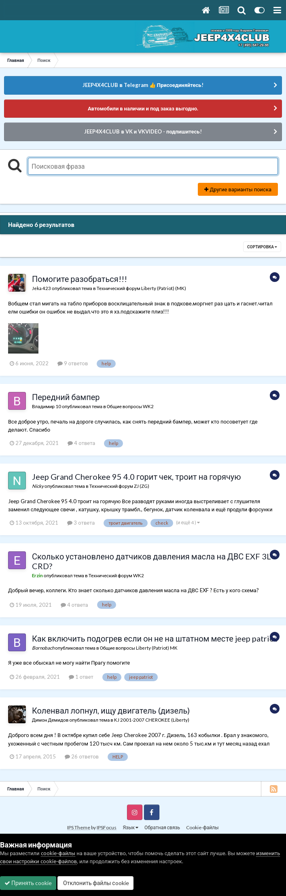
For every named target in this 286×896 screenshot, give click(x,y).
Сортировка (262, 246)
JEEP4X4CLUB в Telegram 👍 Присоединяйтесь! (143, 85)
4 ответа (81, 443)
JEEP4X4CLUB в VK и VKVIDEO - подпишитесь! (142, 131)
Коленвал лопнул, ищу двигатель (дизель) (111, 710)
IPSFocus (107, 827)
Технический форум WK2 (116, 575)
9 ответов (72, 363)
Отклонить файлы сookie (95, 882)
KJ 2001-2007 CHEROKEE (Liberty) (151, 719)
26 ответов (82, 756)
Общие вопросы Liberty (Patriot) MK (139, 647)
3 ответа (81, 522)
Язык (130, 827)
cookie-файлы (58, 853)
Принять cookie (28, 882)
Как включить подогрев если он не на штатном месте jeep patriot (155, 638)
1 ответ (81, 677)
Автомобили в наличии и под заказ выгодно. (143, 108)
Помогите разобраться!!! (79, 279)
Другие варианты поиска (237, 189)
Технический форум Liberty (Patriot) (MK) (141, 288)
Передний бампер (66, 397)
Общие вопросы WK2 (130, 406)
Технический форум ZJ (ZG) (119, 486)
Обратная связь (162, 827)
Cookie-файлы (202, 827)
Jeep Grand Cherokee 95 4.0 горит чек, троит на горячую (136, 476)
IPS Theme (78, 827)
